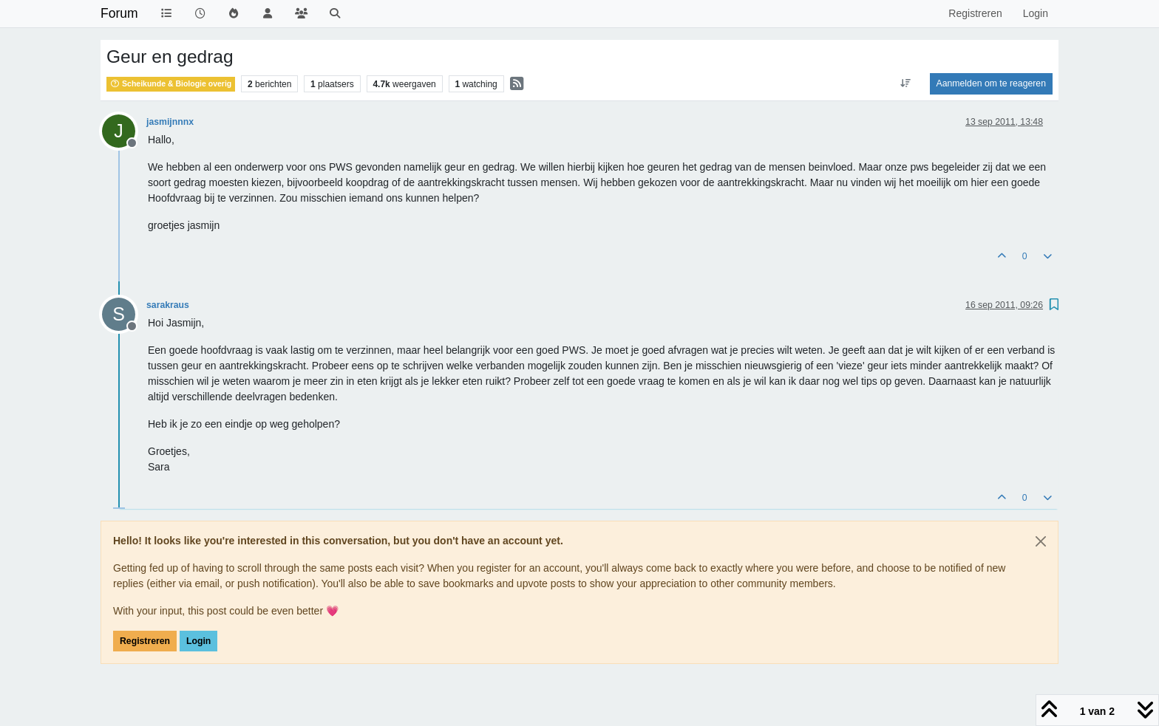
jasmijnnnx (170, 122)
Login (198, 641)
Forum (119, 13)
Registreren (145, 641)
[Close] (1041, 541)
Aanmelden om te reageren (991, 83)
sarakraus (167, 305)
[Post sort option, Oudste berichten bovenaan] (905, 83)
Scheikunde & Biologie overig (170, 83)
